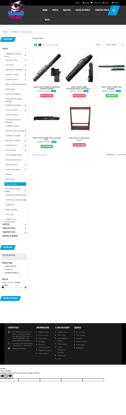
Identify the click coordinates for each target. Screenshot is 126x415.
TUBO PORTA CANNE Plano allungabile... (111, 88)
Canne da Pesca (11, 110)
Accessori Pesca (11, 60)
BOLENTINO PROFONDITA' (15, 195)
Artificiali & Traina (11, 74)
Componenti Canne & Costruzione (12, 120)
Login (59, 359)
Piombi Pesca (10, 150)
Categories (80, 348)
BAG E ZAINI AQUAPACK (15, 84)
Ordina (98, 44)
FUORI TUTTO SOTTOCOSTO (10, 220)
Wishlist (79, 338)
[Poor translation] (9, 376)
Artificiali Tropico (11, 79)
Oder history (80, 335)
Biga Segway (10, 89)
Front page (80, 345)
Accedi (106, 3)
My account (80, 332)
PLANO (8, 269)
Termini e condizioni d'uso (44, 346)
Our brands (63, 314)
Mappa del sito (43, 332)
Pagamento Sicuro (44, 350)
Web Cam (9, 174)
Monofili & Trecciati (12, 140)
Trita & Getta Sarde (12, 169)
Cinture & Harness (12, 115)
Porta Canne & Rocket (13, 160)
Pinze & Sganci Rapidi (13, 155)
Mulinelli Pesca (11, 145)
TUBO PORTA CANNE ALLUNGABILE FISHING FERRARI (46, 88)
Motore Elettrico (11, 210)
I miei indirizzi (62, 344)
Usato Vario (9, 179)
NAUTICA (6, 225)
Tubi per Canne (11, 184)
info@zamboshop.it (19, 348)
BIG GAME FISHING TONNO (12, 190)
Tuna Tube (9, 214)
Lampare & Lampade (12, 135)
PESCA (5, 49)
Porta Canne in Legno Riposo (79, 138)
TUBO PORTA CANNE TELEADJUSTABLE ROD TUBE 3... (79, 88)
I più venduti (42, 338)
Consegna (41, 341)
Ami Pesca (9, 65)
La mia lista (96, 3)
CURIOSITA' (10, 205)
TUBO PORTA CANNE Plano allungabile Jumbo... (47, 139)
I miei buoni (61, 355)
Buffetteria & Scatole (13, 105)
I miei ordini (61, 335)
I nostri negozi (43, 353)
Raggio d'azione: (7, 282)
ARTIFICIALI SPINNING (14, 70)
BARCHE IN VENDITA (10, 236)
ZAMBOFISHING (12, 273)
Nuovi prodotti (43, 335)
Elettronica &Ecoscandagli (14, 131)
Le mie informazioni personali (61, 349)
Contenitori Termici (12, 126)
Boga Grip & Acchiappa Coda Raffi (13, 100)
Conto (86, 3)
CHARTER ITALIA (9, 232)
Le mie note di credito (62, 339)
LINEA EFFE (10, 266)
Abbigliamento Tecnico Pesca (13, 55)
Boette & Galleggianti (13, 94)
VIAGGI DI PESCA (9, 228)
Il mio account (62, 328)
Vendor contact (81, 341)
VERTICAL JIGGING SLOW (15, 200)
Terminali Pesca (11, 165)
